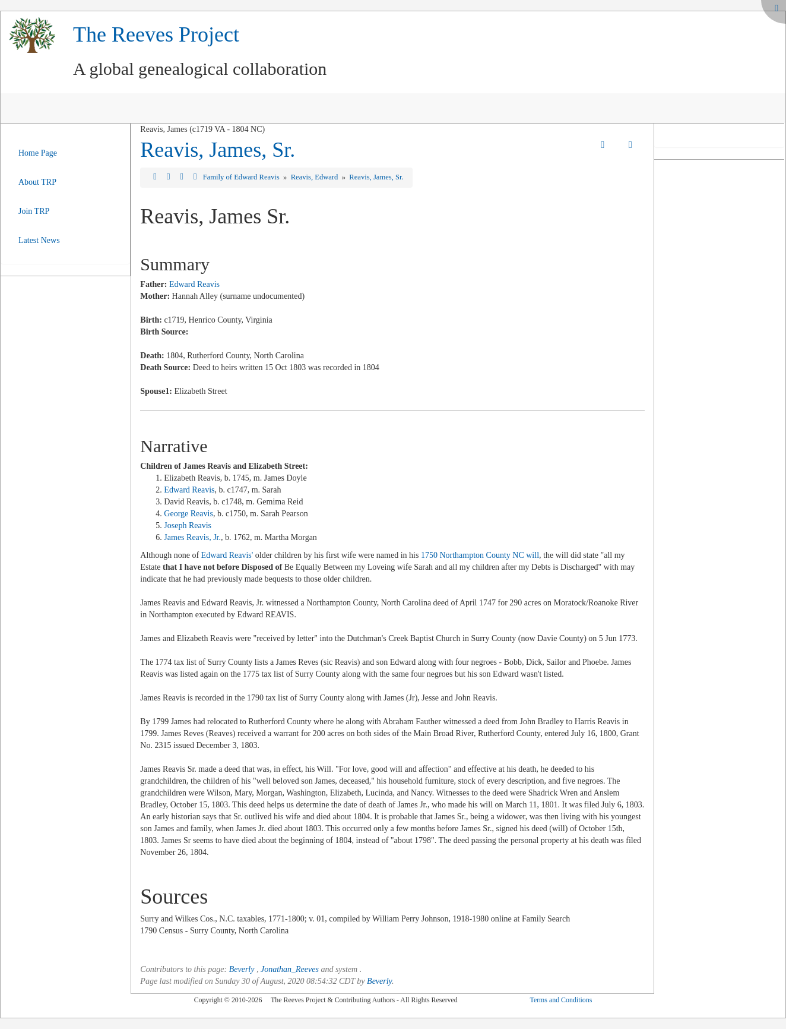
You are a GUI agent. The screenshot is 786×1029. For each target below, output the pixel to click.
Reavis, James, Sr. (217, 150)
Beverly (242, 969)
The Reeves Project (156, 34)
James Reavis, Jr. (192, 537)
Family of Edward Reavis (242, 177)
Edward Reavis (194, 284)
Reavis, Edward (315, 177)
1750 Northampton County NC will (480, 555)
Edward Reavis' (227, 555)
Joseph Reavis (187, 525)
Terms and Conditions (561, 1000)
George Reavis (188, 513)
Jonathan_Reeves (290, 969)
